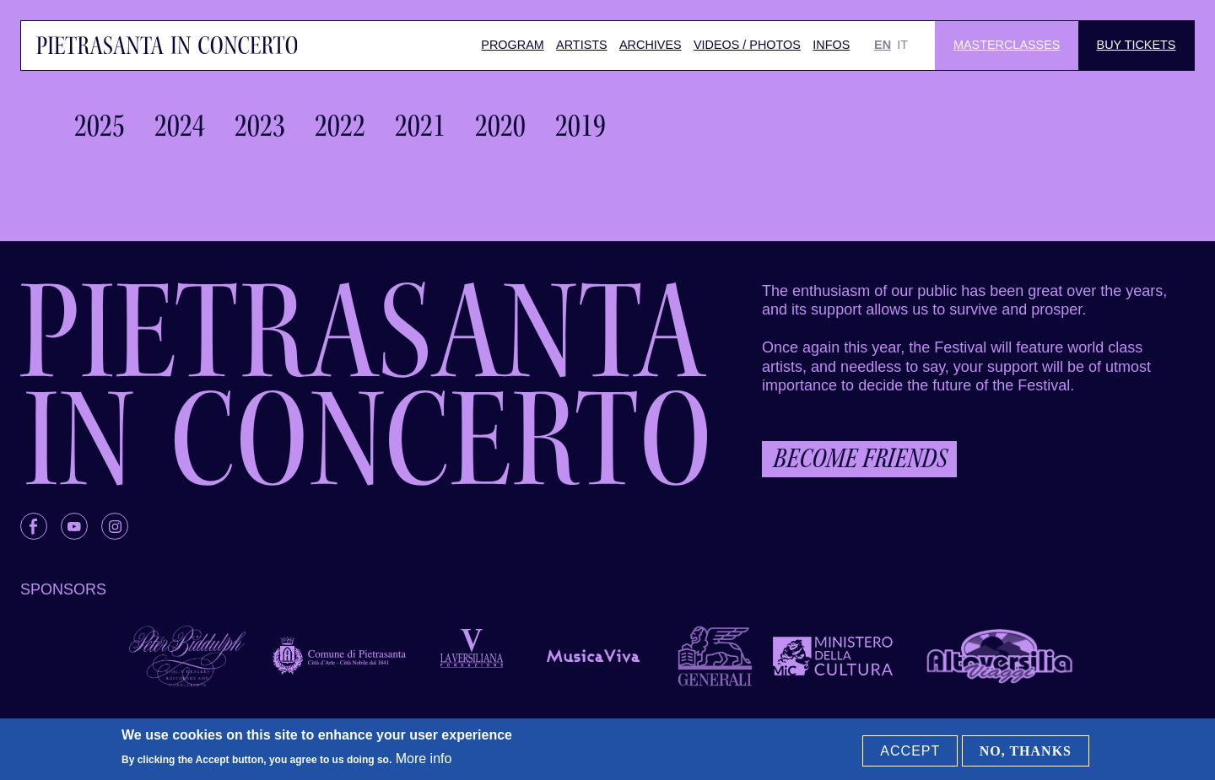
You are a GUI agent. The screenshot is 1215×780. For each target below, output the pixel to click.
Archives (650, 44)
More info (424, 758)
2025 (99, 125)
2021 (420, 125)
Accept (910, 751)
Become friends (860, 458)
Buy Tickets (1136, 44)
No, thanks (1026, 751)
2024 (179, 125)
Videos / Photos (747, 44)
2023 (260, 125)
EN (882, 44)
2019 (580, 125)
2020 (500, 125)
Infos (831, 44)
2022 (340, 125)
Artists (582, 44)
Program (512, 44)
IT (902, 44)
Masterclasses (1006, 44)
